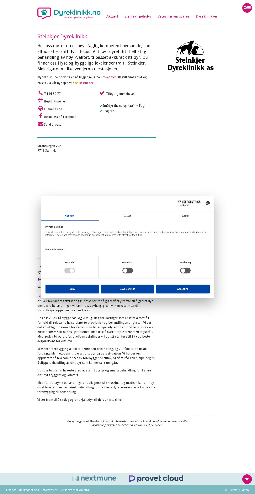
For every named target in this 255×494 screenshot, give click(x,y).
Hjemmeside (49, 108)
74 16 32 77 (49, 93)
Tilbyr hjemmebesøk (117, 93)
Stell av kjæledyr (138, 16)
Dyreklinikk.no (69, 13)
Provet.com (108, 77)
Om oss (11, 490)
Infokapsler (49, 490)
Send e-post (49, 123)
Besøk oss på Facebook (56, 116)
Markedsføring (29, 490)
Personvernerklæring (75, 490)
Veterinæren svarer (173, 16)
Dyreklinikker (207, 16)
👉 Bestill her (84, 83)
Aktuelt (112, 16)
